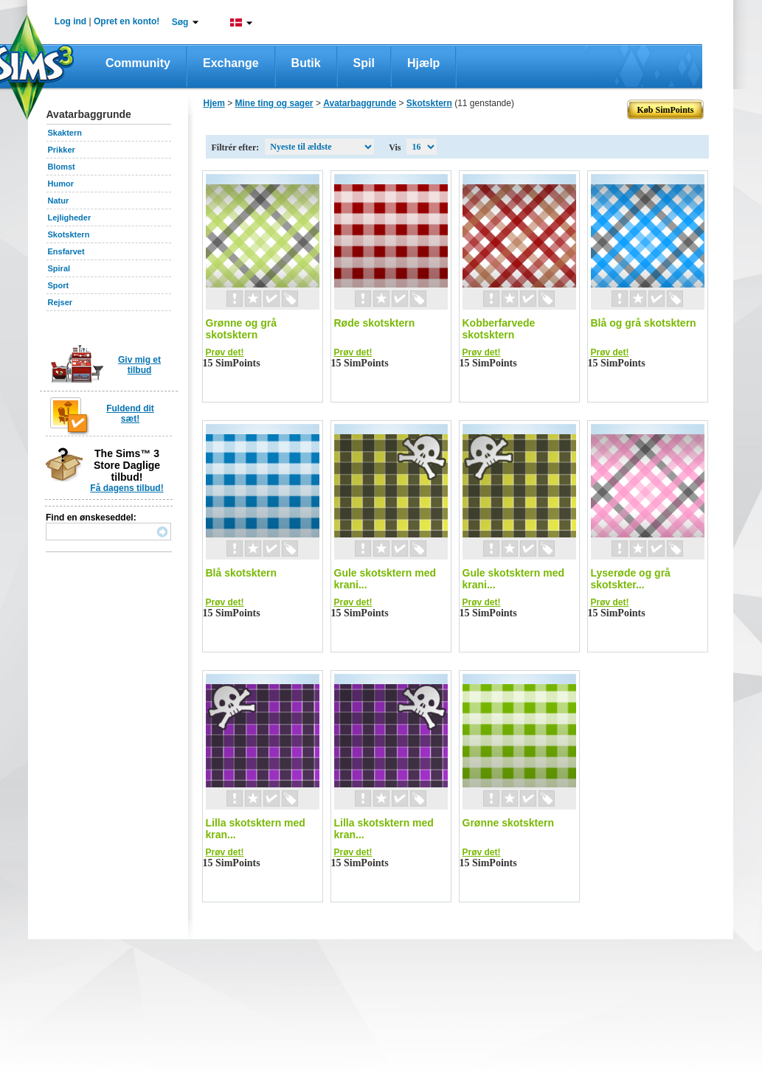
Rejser (60, 302)
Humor (61, 183)
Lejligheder (69, 217)
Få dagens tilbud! (126, 488)
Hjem (214, 103)
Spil (364, 63)
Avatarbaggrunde (359, 103)
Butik (306, 63)
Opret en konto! (126, 21)
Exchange (231, 63)
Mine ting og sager (274, 103)
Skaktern (65, 132)
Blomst (61, 166)
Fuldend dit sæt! (130, 413)
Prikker (61, 149)
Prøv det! (225, 352)
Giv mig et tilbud (139, 365)
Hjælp (423, 63)
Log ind (70, 21)
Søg (180, 22)
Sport (58, 285)
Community (137, 63)
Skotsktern (69, 234)
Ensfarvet (66, 251)
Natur (58, 200)
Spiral (59, 268)
